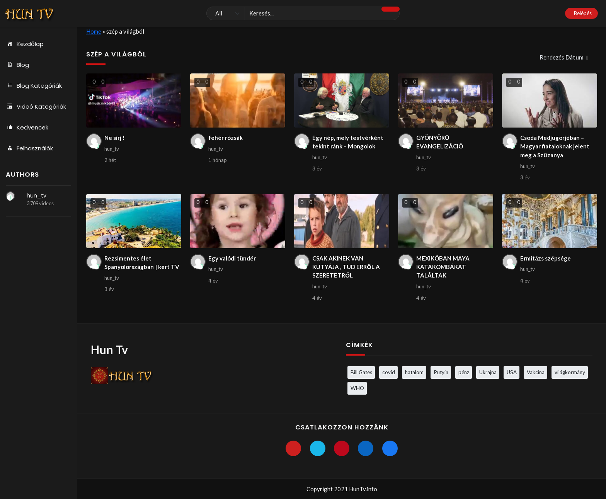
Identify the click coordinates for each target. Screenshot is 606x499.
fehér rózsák (225, 137)
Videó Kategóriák (36, 106)
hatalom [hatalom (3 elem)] (414, 372)
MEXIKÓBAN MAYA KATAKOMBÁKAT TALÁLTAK (443, 267)
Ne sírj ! (114, 137)
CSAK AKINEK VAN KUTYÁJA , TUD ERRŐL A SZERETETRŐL (346, 267)
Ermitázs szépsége (545, 258)
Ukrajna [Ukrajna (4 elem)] (488, 372)
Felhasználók (29, 148)
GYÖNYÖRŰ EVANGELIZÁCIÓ (439, 142)
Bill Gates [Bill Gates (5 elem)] (361, 372)
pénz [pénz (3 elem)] (463, 372)
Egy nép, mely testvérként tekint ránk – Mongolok (347, 142)
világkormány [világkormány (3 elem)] (570, 372)
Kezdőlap (25, 44)
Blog (17, 65)
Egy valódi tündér (232, 258)
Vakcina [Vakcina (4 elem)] (536, 372)
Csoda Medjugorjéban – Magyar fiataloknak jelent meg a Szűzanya (554, 146)
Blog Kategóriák (34, 86)
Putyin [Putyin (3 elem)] (441, 372)
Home (93, 31)
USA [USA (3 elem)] (512, 372)
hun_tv (36, 195)
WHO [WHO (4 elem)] (357, 388)
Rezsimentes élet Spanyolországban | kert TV (141, 263)
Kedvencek (27, 127)
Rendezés (562, 57)
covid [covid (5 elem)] (388, 372)
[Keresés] (303, 13)
